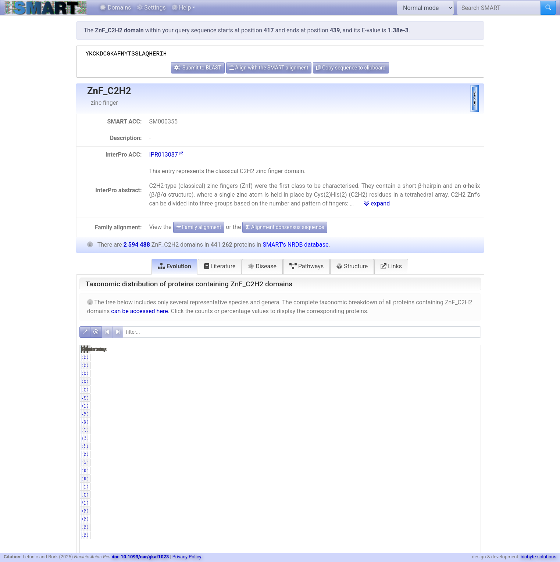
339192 (382, 430)
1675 (385, 390)
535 (443, 527)
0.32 (414, 495)
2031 (385, 357)
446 (386, 422)
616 (386, 511)
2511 (441, 357)
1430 (385, 495)
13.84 (412, 406)
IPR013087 (166, 154)
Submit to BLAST (197, 68)
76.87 (412, 430)
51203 (440, 470)
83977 (384, 438)
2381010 (438, 430)
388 (386, 527)
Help (181, 7)
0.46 (414, 357)
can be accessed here (139, 311)
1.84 (471, 462)
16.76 (469, 398)
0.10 (414, 422)
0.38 (414, 390)
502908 (439, 438)
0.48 (471, 503)
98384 (440, 414)
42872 (384, 414)
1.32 (414, 503)
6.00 (414, 479)
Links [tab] (391, 266)
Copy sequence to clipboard (350, 68)
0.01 (471, 527)
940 (443, 511)
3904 (441, 373)
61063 (384, 406)
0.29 (471, 487)
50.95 (412, 446)
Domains (115, 7)
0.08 (471, 357)
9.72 (414, 414)
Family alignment (198, 227)
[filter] (302, 332)
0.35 (471, 454)
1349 (385, 454)
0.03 (471, 422)
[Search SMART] (499, 8)
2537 (441, 495)
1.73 (414, 487)
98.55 (412, 398)
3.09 (414, 462)
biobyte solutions (538, 556)
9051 (441, 454)
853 (443, 422)
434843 (382, 398)
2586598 (438, 398)
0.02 (471, 511)
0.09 (414, 527)
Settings (151, 7)
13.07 (469, 430)
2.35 (471, 406)
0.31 (414, 454)
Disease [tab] (262, 266)
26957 (384, 470)
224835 (382, 446)
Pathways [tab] (306, 266)
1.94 (471, 479)
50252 (440, 479)
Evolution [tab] (174, 266)
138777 (439, 406)
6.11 (414, 470)
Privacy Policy (186, 556)
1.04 (471, 470)
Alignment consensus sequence (285, 227)
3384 (385, 373)
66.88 (469, 446)
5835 (385, 503)
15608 (440, 487)
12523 (440, 503)
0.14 (414, 511)
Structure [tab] (352, 266)
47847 (440, 462)
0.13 (471, 373)
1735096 (438, 446)
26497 (384, 479)
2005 (441, 390)
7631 (385, 487)
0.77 (414, 373)
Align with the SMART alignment (268, 68)
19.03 (412, 438)
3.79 (471, 414)
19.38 (469, 438)
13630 (384, 462)
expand (377, 203)
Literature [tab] (220, 266)
